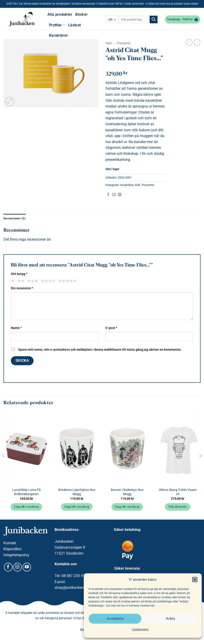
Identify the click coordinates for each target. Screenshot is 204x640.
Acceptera (115, 618)
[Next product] (189, 42)
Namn (16, 328)
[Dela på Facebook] (108, 195)
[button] (194, 579)
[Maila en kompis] (114, 195)
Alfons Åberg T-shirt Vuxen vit (178, 492)
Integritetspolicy (16, 555)
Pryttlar (57, 25)
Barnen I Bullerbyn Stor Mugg (127, 492)
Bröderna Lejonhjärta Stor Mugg (77, 492)
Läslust (74, 25)
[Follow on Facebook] (8, 567)
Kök (137, 185)
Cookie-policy (140, 629)
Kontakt (9, 543)
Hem (108, 43)
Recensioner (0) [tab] (14, 218)
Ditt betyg (19, 274)
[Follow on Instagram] (17, 567)
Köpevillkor (12, 549)
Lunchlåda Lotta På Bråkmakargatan (26, 492)
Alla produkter (59, 14)
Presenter (124, 43)
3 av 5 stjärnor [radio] (32, 281)
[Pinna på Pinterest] (119, 195)
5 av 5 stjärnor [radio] (67, 281)
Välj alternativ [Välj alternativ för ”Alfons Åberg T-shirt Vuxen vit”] (177, 506)
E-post (111, 328)
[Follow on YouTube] (27, 567)
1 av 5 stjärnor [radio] (12, 281)
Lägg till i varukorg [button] (26, 506)
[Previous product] (197, 42)
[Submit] (154, 20)
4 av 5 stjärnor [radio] (47, 281)
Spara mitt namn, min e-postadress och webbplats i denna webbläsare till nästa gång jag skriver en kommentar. (100, 350)
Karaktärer (58, 35)
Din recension (22, 288)
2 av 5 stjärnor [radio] (20, 281)
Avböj (170, 618)
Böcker (81, 14)
